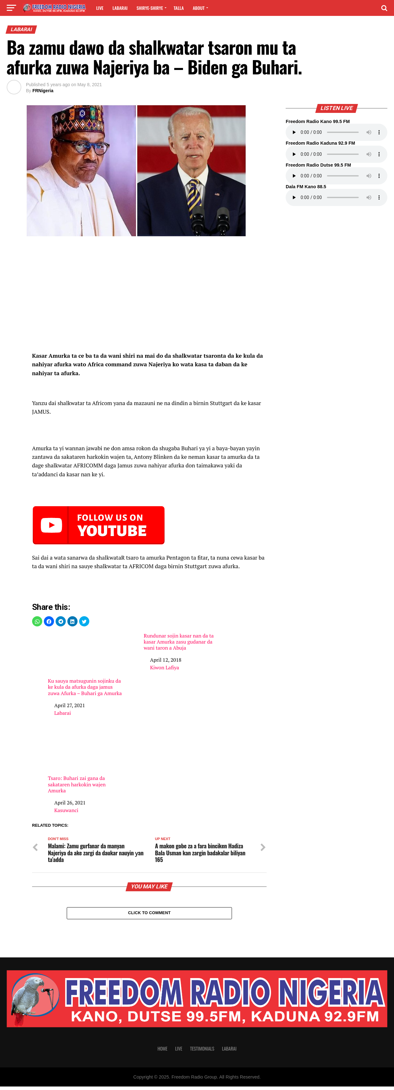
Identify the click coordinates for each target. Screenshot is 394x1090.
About (199, 7)
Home (162, 1052)
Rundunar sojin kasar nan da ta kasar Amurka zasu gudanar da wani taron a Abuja (179, 642)
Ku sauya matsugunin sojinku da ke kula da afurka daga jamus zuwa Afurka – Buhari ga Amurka (85, 664)
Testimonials (202, 1052)
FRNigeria (42, 90)
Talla (178, 7)
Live (100, 7)
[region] (149, 298)
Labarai (119, 7)
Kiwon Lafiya (164, 667)
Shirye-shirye (150, 7)
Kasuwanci (66, 810)
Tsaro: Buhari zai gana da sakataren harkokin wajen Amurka (85, 762)
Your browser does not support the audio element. (336, 132)
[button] (37, 621)
